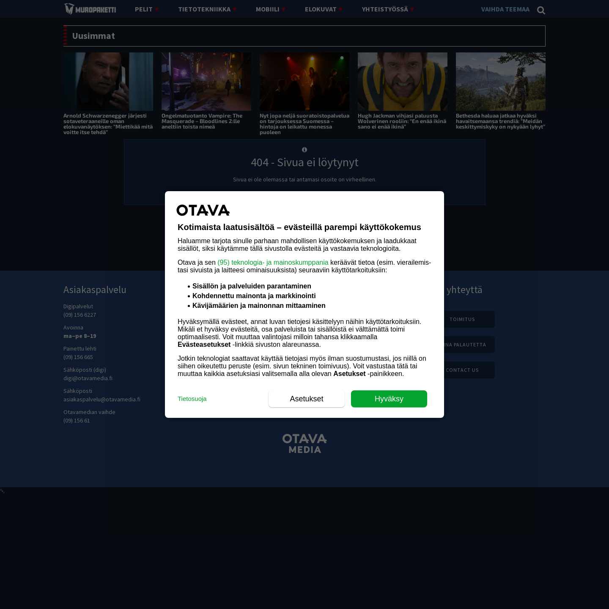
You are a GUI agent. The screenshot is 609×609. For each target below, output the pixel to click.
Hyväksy (389, 399)
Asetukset (306, 399)
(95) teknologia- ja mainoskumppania (272, 262)
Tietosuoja (192, 398)
